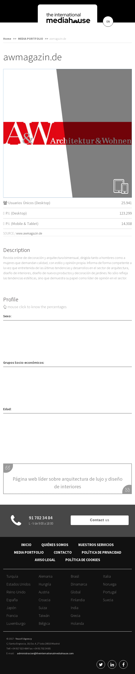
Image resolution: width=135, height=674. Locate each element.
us (99, 520)
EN (108, 21)
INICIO (26, 544)
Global (76, 592)
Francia (12, 615)
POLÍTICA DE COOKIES (82, 559)
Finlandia (78, 599)
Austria (44, 592)
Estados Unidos (18, 584)
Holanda (77, 623)
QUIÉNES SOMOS (54, 544)
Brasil (75, 576)
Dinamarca (79, 584)
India (74, 607)
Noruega (109, 584)
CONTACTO (63, 552)
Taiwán (44, 615)
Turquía (12, 576)
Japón (11, 607)
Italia (107, 576)
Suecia (108, 599)
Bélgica (44, 623)
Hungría (45, 584)
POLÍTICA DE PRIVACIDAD (101, 552)
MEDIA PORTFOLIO (29, 552)
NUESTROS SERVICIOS (96, 544)
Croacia (44, 599)
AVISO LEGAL (45, 559)
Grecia (75, 615)
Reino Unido (15, 592)
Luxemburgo (15, 623)
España (12, 599)
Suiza (43, 607)
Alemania (45, 576)
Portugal (110, 592)
